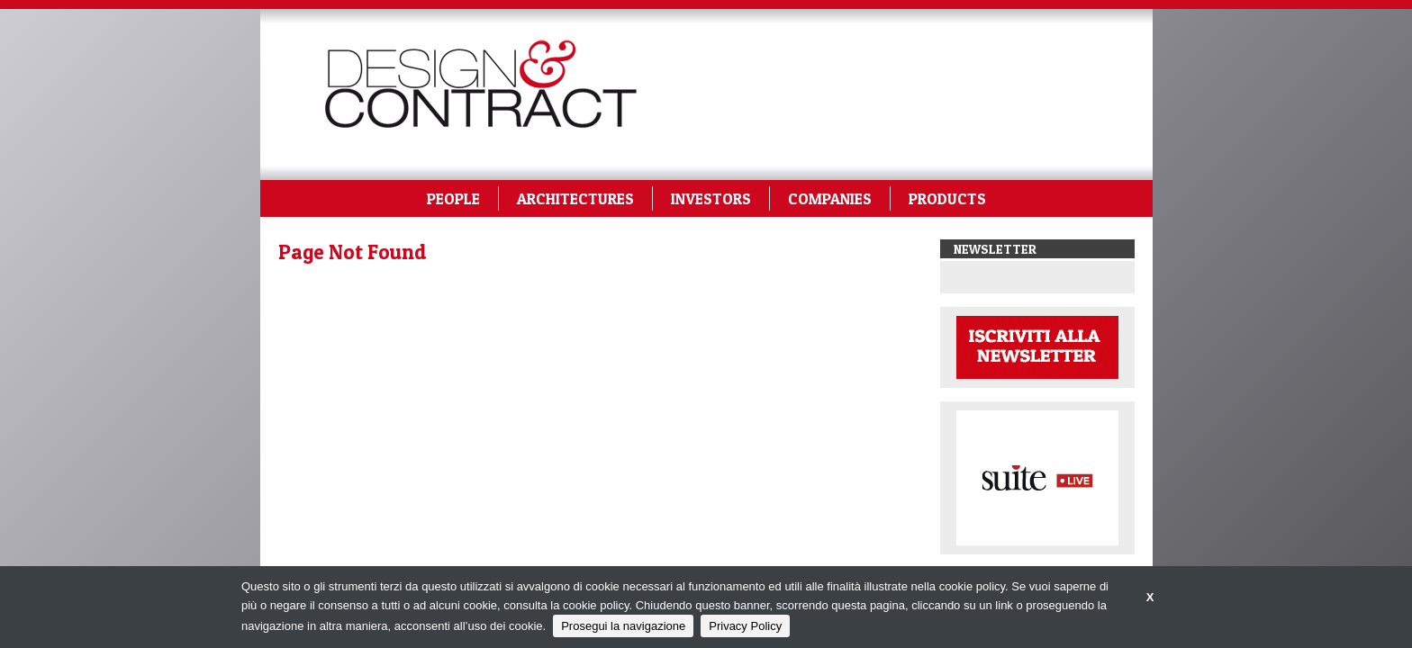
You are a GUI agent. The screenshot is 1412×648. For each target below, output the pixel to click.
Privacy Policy (745, 626)
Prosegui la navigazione (623, 626)
